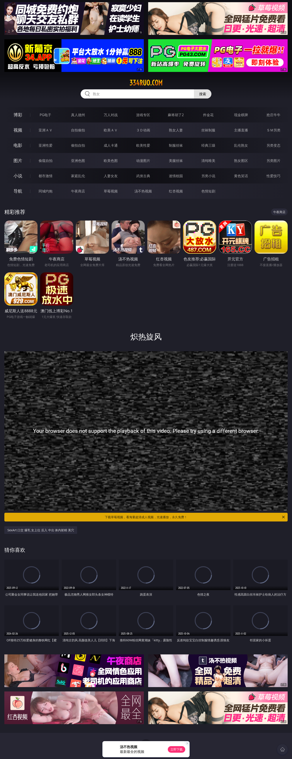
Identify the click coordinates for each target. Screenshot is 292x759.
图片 (18, 160)
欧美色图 (111, 160)
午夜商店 (78, 191)
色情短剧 (208, 191)
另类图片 (273, 160)
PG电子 (45, 114)
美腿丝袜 (176, 160)
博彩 (18, 115)
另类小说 (208, 175)
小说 (18, 176)
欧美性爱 (143, 145)
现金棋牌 (241, 114)
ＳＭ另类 (273, 130)
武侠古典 (143, 175)
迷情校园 (176, 175)
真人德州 (78, 114)
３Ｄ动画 (143, 130)
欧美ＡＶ (111, 130)
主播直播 (241, 130)
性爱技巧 (273, 175)
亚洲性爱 (46, 145)
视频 (18, 130)
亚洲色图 (78, 160)
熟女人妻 (176, 130)
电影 (18, 145)
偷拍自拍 (78, 145)
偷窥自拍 (46, 160)
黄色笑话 (241, 175)
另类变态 (273, 145)
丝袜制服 (208, 130)
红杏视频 (176, 191)
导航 (18, 191)
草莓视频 (111, 191)
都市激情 (46, 175)
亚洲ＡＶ (46, 130)
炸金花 (208, 114)
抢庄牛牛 (273, 114)
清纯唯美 (208, 160)
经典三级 (208, 145)
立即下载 (176, 749)
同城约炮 (46, 191)
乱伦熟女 (241, 145)
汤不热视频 (143, 191)
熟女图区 (241, 160)
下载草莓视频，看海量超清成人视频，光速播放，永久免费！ (195, 517)
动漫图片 (143, 160)
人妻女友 (111, 175)
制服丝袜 (176, 145)
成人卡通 (111, 145)
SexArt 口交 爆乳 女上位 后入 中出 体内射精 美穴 (40, 530)
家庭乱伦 (78, 175)
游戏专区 (143, 114)
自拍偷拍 (78, 130)
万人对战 (111, 114)
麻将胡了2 (176, 114)
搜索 (202, 94)
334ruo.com (146, 82)
